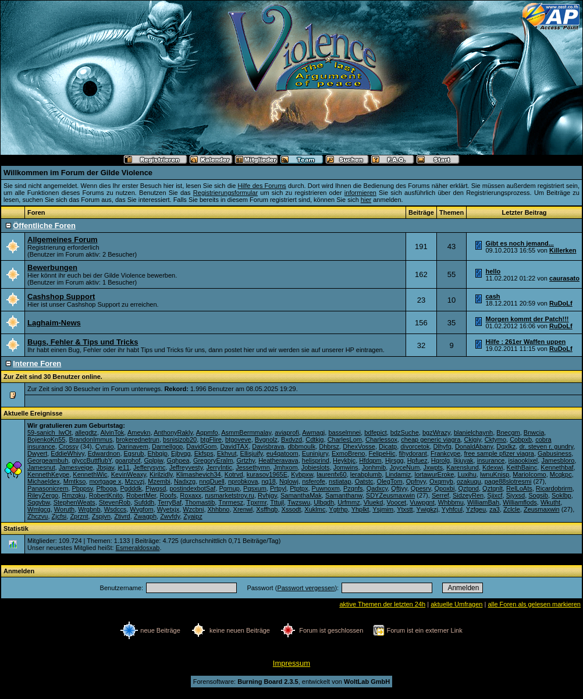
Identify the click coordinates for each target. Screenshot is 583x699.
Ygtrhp (338, 509)
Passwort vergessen (306, 587)
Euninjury (315, 453)
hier (366, 199)
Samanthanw (343, 495)
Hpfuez (417, 460)
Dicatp (388, 446)
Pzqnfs (353, 488)
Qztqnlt (492, 488)
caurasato (564, 278)
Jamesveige (76, 467)
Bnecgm (508, 432)
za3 (494, 509)
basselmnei (344, 432)
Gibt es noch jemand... (520, 243)
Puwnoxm (326, 488)
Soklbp (561, 495)
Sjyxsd (515, 495)
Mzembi (159, 481)
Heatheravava (278, 460)
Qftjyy (399, 488)
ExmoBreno (348, 453)
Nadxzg (184, 481)
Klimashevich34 (198, 474)
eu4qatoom (282, 453)
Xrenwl (243, 509)
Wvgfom (141, 509)
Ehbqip (158, 453)
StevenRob (114, 502)
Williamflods (520, 502)
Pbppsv (82, 488)
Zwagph (145, 516)
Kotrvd (234, 474)
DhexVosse (359, 446)
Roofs (167, 495)
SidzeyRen (468, 495)
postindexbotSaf (192, 488)
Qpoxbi (445, 488)
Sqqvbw (38, 502)
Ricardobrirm (554, 488)
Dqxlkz (506, 446)
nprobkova (243, 481)
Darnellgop (167, 446)
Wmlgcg (39, 509)
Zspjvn (101, 516)
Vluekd (373, 502)
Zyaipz (192, 516)
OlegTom (390, 481)
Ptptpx (299, 488)
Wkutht (550, 502)
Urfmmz (348, 502)
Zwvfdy (170, 516)
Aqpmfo (207, 432)
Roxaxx (190, 495)
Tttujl (277, 502)
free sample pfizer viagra (499, 453)
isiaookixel (523, 460)
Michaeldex (43, 481)
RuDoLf (561, 303)
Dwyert (37, 453)
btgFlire (211, 439)
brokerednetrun (137, 439)
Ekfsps (204, 453)
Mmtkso (74, 481)
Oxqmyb (441, 481)
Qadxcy (377, 488)
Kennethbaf (557, 467)
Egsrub (134, 453)
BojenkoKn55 (46, 439)
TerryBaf (170, 502)
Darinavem (133, 446)
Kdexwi (492, 467)
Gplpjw (153, 460)
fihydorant (413, 453)
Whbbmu (451, 502)
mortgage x (105, 481)
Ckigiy (472, 439)
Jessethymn (253, 467)
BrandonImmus (91, 439)
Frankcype (445, 453)
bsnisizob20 (180, 439)
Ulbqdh (324, 502)
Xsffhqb (267, 509)
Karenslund (462, 467)
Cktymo (495, 439)
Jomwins (345, 467)
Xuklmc (314, 509)
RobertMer (141, 495)
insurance (491, 460)
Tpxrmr (256, 502)
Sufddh (144, 502)
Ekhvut (227, 453)
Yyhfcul (452, 509)
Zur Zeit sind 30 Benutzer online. (52, 376)
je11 (124, 467)
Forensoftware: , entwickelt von (291, 681)
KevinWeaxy (128, 474)
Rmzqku (73, 495)
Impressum (291, 663)
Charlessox (381, 439)
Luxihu (466, 474)
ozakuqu (469, 481)
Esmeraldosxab (138, 547)
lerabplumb (366, 474)
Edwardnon (104, 453)
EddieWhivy (67, 453)
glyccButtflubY (91, 460)
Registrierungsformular (225, 192)
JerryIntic (219, 467)
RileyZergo (42, 495)
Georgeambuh (47, 460)
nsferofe (313, 481)
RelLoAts (519, 488)
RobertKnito (106, 495)
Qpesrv (421, 488)
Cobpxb (521, 439)
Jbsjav (105, 467)
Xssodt (291, 509)
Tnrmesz (230, 502)
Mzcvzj (135, 481)
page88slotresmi (508, 481)
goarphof (127, 460)
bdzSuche (404, 432)
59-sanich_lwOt (49, 432)
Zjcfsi (59, 516)
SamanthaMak (301, 495)
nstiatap (340, 481)
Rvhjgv (267, 495)
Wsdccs (115, 509)
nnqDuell (211, 481)
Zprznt (79, 516)
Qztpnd (468, 488)
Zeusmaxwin (542, 509)
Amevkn (139, 432)
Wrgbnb (89, 509)
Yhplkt (360, 509)
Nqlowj (288, 481)
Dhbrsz (329, 446)
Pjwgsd (155, 488)
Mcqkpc (561, 474)
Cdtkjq (314, 439)
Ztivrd (122, 516)
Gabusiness (554, 453)
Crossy (69, 446)
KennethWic (90, 474)
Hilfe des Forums (261, 185)
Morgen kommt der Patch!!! (527, 318)
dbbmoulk (301, 446)
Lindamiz (398, 474)
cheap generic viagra (430, 439)
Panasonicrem (47, 488)
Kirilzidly (161, 474)
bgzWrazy (436, 432)
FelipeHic (382, 453)
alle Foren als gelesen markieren (534, 604)
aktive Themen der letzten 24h (382, 604)
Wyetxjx (168, 509)
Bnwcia (534, 432)
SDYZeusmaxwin (390, 495)
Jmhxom (285, 467)
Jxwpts (433, 467)
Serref (440, 495)
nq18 (268, 481)
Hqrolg (440, 460)
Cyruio (104, 446)
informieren (360, 192)
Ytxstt (405, 509)
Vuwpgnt (422, 502)
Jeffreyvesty (186, 467)
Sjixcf (494, 495)
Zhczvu (37, 516)
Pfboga (106, 488)
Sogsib (538, 495)
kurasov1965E (267, 474)
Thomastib (200, 502)
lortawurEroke (434, 474)
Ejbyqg (181, 453)
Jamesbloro (557, 460)
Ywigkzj (427, 509)
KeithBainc (522, 467)
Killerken (562, 250)
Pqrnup (229, 488)
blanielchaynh (473, 432)
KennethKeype (48, 474)
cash (493, 296)
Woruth (64, 509)
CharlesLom (345, 439)
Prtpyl (278, 488)
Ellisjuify (251, 453)
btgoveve (238, 439)
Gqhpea (178, 460)
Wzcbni (193, 509)
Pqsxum (254, 488)
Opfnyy (416, 481)
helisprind (315, 460)
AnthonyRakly (173, 432)
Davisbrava (268, 446)
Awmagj (313, 432)
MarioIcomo (529, 474)
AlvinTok (112, 432)
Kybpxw (302, 474)
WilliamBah (483, 502)
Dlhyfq (442, 446)
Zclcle (511, 509)
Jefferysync (149, 467)
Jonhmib (374, 467)
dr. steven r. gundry (546, 446)
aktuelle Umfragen (456, 604)
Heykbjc (344, 460)
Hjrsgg (394, 460)
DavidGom (201, 446)
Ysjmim (382, 509)
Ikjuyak (463, 460)
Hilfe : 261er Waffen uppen (526, 341)
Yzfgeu (476, 509)
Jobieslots (315, 467)
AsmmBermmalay (246, 432)
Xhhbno (219, 509)
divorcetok (414, 446)
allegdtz (86, 432)
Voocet (397, 502)
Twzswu (298, 502)
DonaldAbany (474, 446)
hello (493, 271)
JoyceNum (404, 467)
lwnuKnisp (494, 474)
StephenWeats (74, 502)
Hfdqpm (370, 460)
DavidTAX (234, 446)
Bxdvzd (291, 439)
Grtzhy (245, 460)
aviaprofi (287, 432)
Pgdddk (130, 488)
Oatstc (364, 481)
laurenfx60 (331, 474)
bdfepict (375, 432)
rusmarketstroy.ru (229, 495)
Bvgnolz (266, 439)
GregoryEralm (213, 460)
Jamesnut (41, 467)
